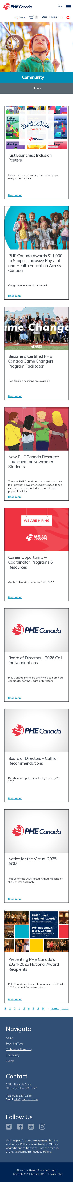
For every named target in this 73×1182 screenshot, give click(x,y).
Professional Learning (19, 1049)
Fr (62, 18)
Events (10, 1060)
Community (13, 1055)
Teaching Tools (14, 1043)
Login (54, 17)
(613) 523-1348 (21, 1095)
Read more (15, 195)
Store (44, 17)
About (9, 1037)
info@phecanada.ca (26, 1099)
